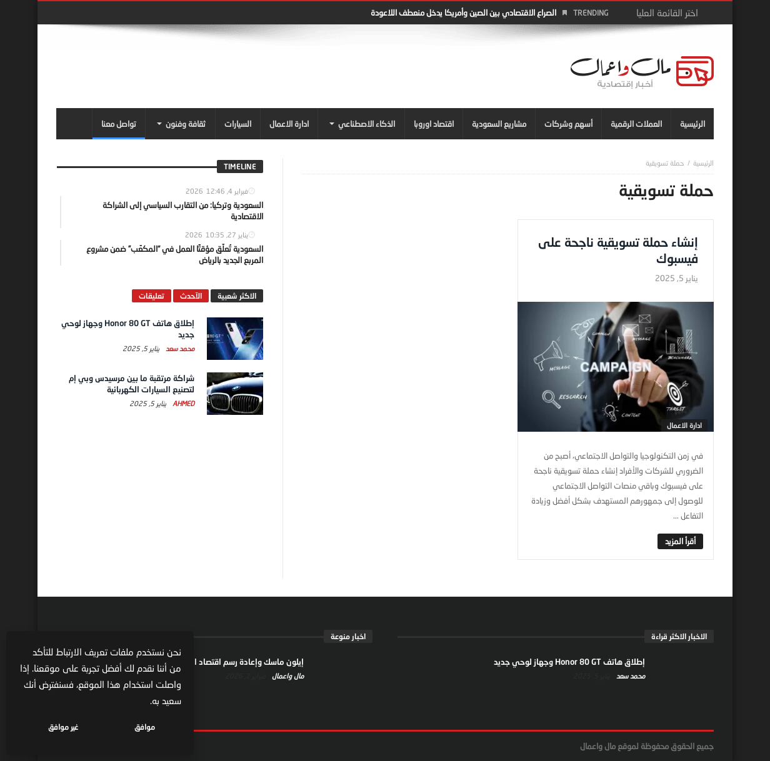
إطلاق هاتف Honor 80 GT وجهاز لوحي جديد (569, 662)
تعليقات (151, 296)
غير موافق (63, 727)
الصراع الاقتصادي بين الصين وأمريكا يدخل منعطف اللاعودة (463, 12)
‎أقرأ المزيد (680, 541)
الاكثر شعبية (237, 296)
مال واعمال (287, 676)
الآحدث (191, 296)
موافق (144, 727)
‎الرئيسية (703, 163)
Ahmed (182, 403)
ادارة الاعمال (684, 425)
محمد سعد (179, 348)
